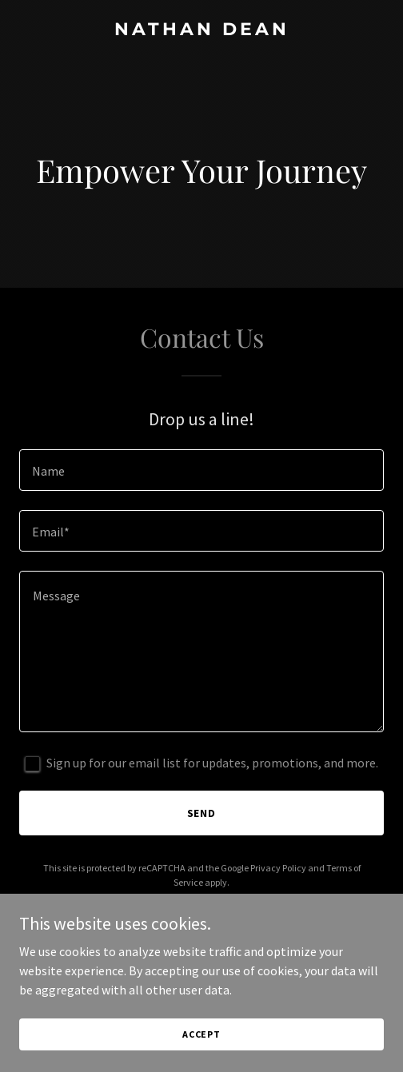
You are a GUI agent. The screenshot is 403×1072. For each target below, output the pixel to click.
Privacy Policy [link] (278, 868)
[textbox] (201, 470)
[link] (201, 30)
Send (202, 813)
